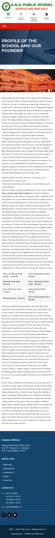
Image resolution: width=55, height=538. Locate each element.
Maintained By (16, 534)
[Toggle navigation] (4, 26)
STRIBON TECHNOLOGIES (34, 534)
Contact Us (7, 480)
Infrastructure (8, 472)
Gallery (5, 476)
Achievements (8, 469)
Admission (7, 465)
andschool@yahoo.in (14, 507)
